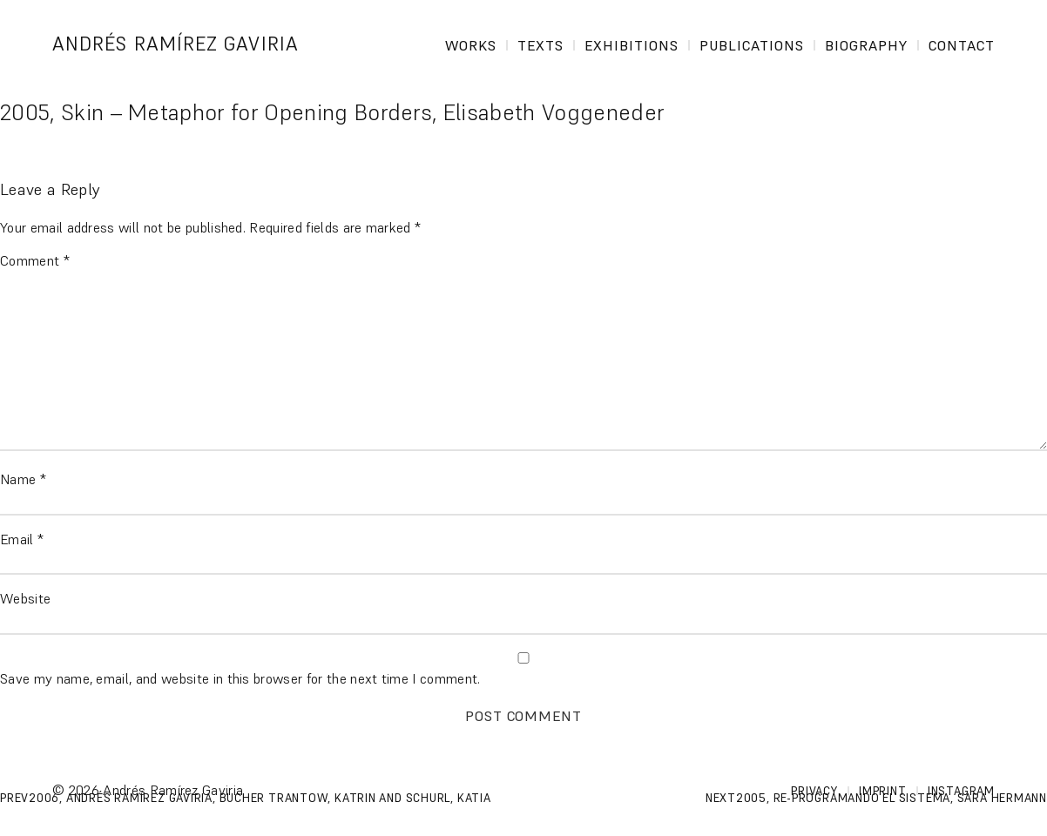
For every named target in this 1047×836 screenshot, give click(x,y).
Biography (866, 45)
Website (25, 598)
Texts (540, 45)
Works (470, 45)
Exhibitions (631, 45)
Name (23, 479)
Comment (35, 260)
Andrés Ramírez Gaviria (175, 44)
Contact (962, 45)
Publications (751, 45)
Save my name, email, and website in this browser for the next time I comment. (240, 678)
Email (22, 539)
